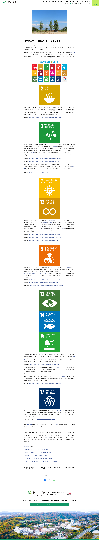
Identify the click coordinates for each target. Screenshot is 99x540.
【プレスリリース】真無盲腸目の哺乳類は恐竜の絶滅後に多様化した (39, 456)
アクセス (81, 3)
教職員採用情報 (64, 498)
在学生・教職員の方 (52, 1)
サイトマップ (37, 498)
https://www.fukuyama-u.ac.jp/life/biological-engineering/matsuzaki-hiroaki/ (45, 236)
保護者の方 (66, 1)
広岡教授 (32, 110)
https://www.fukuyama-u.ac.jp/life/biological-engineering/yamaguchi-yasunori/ (45, 381)
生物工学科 (72, 52)
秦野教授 (45, 222)
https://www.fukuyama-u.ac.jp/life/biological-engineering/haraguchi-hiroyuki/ (45, 161)
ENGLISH (88, 3)
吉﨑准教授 (34, 272)
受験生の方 (45, 1)
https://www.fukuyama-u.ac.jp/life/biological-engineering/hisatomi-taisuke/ (44, 281)
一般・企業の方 (72, 1)
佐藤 (57, 57)
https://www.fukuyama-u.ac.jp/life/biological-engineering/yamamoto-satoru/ (45, 278)
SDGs (48, 45)
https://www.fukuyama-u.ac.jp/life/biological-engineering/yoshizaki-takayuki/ (46, 284)
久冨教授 (68, 267)
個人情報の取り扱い (27, 498)
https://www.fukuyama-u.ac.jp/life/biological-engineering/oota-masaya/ (44, 172)
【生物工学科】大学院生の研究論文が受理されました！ (36, 453)
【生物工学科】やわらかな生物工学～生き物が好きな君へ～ (37, 448)
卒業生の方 (60, 1)
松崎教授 (50, 222)
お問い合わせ (74, 3)
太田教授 (57, 366)
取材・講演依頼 (87, 1)
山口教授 (63, 375)
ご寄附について (80, 1)
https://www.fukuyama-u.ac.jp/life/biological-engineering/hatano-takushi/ (44, 233)
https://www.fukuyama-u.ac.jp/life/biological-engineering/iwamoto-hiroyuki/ (44, 158)
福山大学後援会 (45, 498)
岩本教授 (55, 146)
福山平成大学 (73, 498)
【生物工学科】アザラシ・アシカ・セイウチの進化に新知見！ (37, 450)
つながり (67, 358)
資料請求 (66, 3)
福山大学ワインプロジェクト (44, 272)
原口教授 (32, 151)
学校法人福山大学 (55, 498)
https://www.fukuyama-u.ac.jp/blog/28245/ (46, 417)
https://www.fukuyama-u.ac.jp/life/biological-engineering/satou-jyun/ (44, 363)
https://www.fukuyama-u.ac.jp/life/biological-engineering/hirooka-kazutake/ (44, 117)
